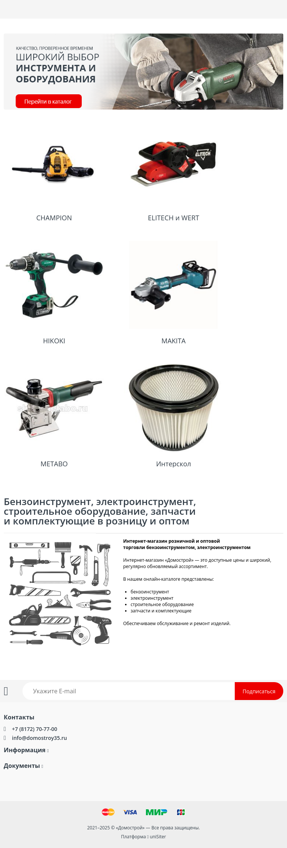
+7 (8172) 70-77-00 (34, 728)
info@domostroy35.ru (39, 737)
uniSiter (158, 836)
